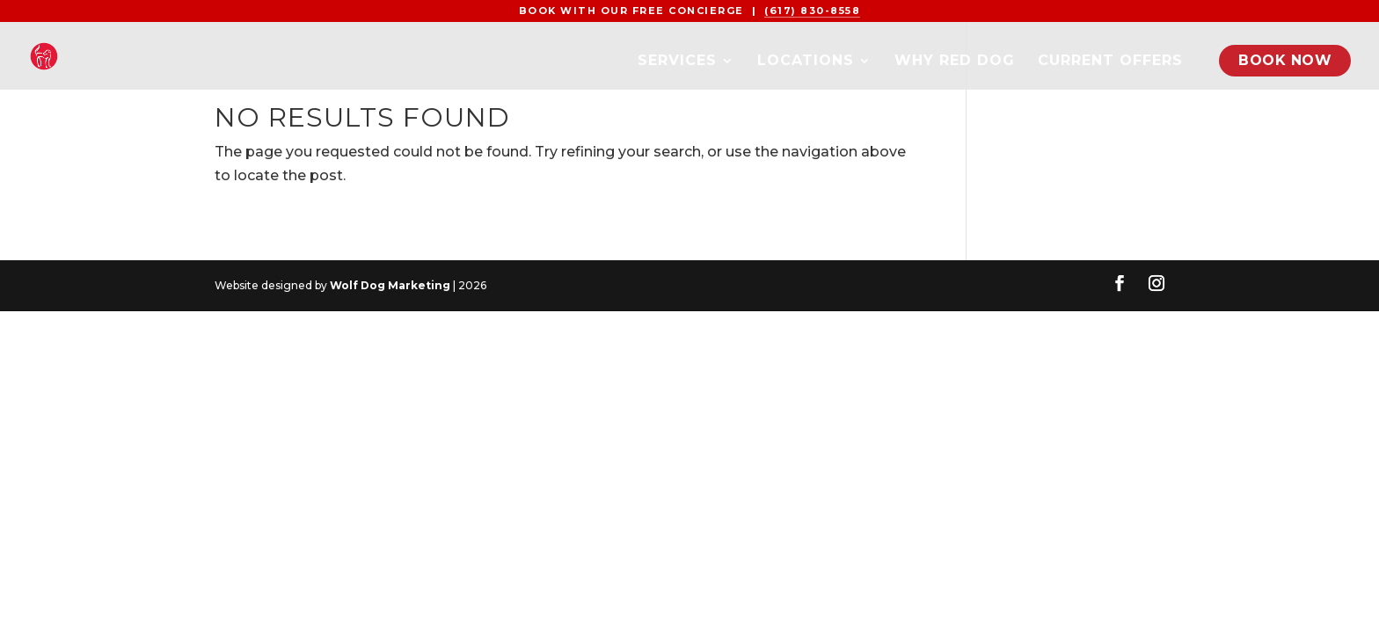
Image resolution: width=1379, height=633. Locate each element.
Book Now (1285, 60)
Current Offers (1110, 62)
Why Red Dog (954, 62)
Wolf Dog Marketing (390, 285)
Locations (805, 62)
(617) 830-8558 (812, 10)
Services (677, 62)
